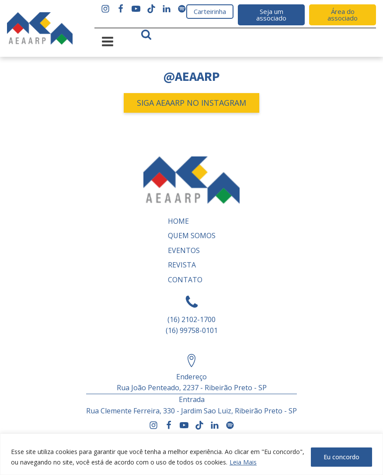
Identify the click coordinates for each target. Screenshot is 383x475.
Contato (185, 279)
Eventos (184, 250)
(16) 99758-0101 (192, 330)
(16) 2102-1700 (191, 319)
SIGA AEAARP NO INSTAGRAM (191, 102)
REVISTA (182, 265)
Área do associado (342, 14)
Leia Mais (243, 462)
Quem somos (192, 235)
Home (178, 221)
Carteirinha (210, 11)
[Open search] (146, 34)
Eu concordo (341, 457)
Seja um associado (271, 14)
